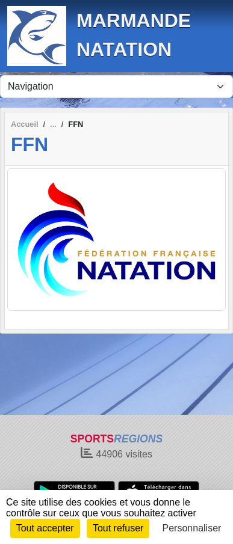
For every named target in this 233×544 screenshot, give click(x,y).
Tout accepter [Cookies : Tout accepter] (45, 528)
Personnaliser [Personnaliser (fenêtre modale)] (192, 528)
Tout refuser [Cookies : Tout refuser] (118, 528)
